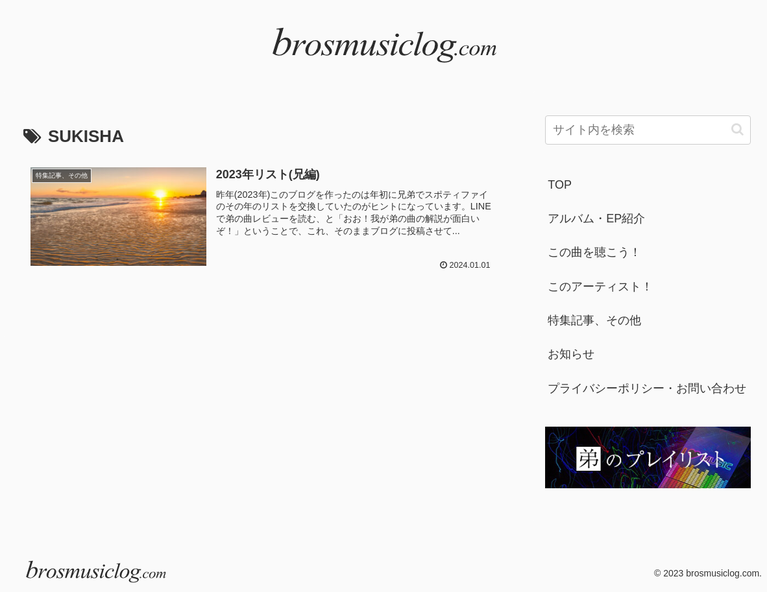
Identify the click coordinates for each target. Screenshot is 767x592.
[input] (648, 130)
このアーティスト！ (600, 286)
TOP (560, 184)
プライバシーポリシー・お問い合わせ (647, 388)
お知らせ (571, 354)
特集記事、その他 (594, 320)
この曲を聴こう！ (594, 252)
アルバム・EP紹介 (596, 218)
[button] (737, 129)
